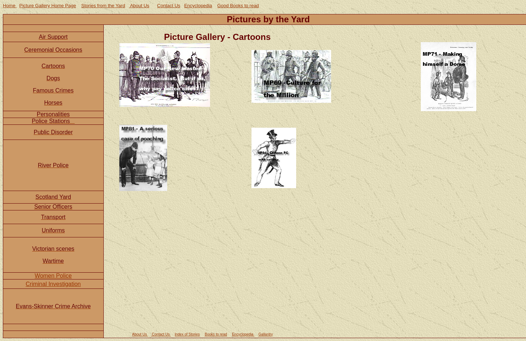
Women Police (53, 276)
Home (10, 5)
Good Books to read (238, 5)
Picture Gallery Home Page (47, 5)
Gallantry (265, 334)
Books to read (216, 334)
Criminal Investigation (53, 284)
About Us (139, 5)
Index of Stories (187, 334)
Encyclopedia (198, 5)
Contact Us (168, 5)
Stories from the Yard (103, 5)
